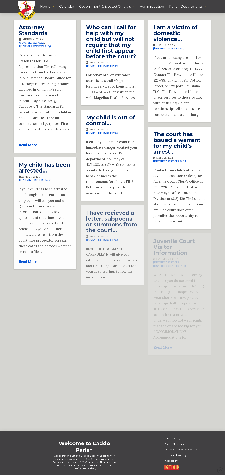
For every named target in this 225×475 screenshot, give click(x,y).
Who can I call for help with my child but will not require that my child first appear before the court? (111, 42)
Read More (28, 145)
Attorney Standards (33, 30)
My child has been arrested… (44, 167)
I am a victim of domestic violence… (175, 33)
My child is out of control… (110, 120)
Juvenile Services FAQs (35, 46)
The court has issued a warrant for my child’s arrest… (176, 143)
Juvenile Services (31, 42)
